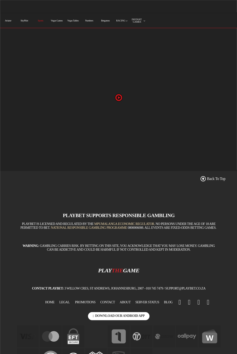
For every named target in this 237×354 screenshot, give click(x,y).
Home (49, 302)
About (125, 302)
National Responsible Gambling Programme (89, 227)
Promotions (85, 302)
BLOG (168, 302)
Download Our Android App (118, 316)
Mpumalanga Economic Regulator (124, 224)
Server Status (147, 302)
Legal (64, 302)
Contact (107, 302)
